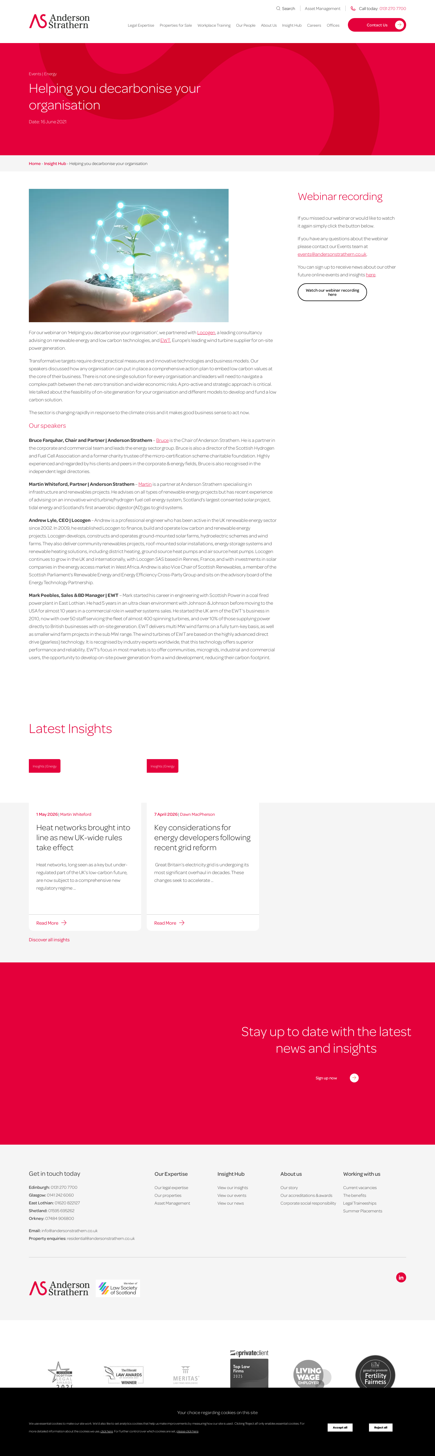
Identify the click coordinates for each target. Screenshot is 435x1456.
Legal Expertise (141, 24)
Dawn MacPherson (197, 814)
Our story (289, 1187)
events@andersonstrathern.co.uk (332, 254)
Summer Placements (362, 1211)
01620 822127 (67, 1202)
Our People (246, 24)
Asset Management (322, 8)
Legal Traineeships (359, 1203)
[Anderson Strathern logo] (59, 21)
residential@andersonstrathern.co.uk (101, 1238)
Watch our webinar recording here (332, 292)
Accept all (340, 1427)
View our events (232, 1195)
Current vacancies (360, 1187)
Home (35, 163)
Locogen (206, 332)
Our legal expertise (171, 1187)
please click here (187, 1431)
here (370, 274)
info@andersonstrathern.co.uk (70, 1230)
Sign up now (326, 1077)
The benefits (354, 1195)
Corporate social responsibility (308, 1203)
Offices (333, 24)
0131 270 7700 (64, 1187)
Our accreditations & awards (306, 1195)
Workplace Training (214, 24)
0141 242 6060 (60, 1195)
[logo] (118, 1289)
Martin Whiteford (75, 814)
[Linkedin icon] (401, 1277)
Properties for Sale (176, 24)
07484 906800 (59, 1218)
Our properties (168, 1195)
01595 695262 (61, 1210)
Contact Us (377, 24)
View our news (231, 1203)
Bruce (162, 440)
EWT (165, 340)
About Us (269, 24)
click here (106, 1431)
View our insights (233, 1187)
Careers (314, 24)
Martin (145, 484)
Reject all (380, 1427)
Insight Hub (292, 24)
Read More (47, 923)
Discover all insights (49, 939)
